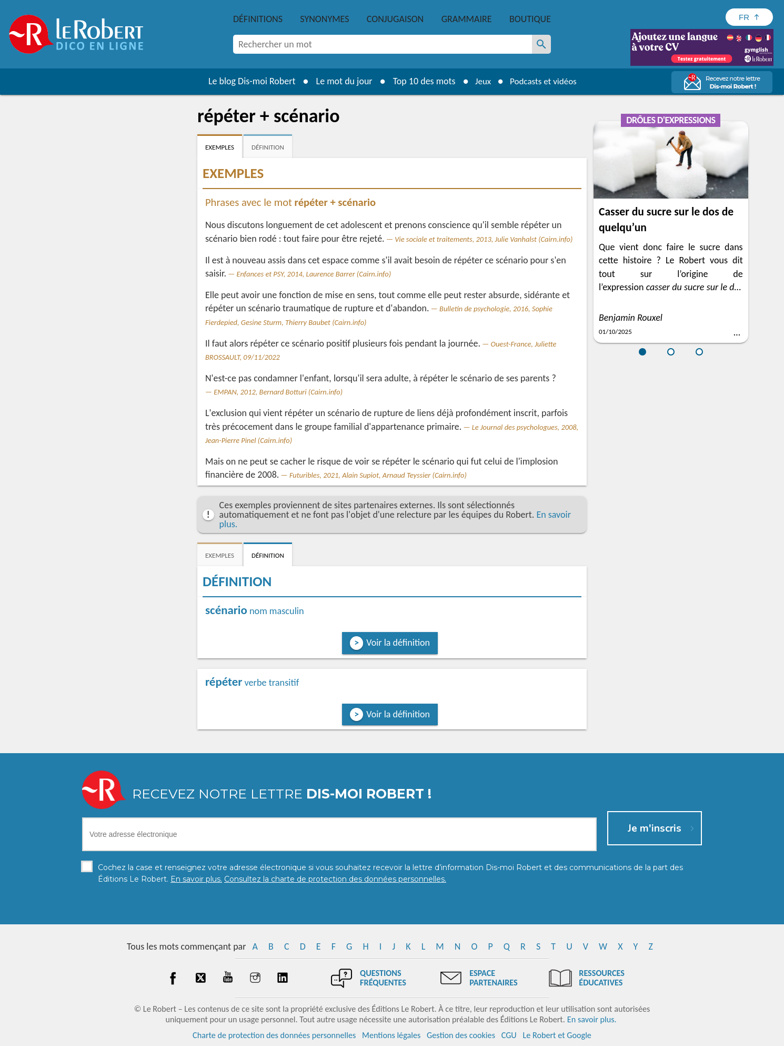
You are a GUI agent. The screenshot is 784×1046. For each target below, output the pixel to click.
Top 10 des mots (420, 81)
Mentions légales (391, 1035)
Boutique (530, 19)
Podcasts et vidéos (544, 81)
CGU (509, 1035)
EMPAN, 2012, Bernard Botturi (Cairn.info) (278, 392)
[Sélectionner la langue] (749, 17)
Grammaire (466, 19)
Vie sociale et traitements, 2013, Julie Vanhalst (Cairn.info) (483, 239)
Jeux (480, 81)
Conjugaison (395, 19)
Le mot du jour (340, 81)
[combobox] (382, 44)
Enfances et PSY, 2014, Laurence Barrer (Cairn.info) (314, 274)
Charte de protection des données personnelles (274, 1035)
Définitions (258, 19)
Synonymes (324, 19)
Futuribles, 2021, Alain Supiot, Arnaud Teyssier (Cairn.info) (378, 475)
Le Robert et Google (556, 1035)
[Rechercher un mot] (541, 44)
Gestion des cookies (461, 1035)
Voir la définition (398, 642)
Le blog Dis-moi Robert (248, 81)
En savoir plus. (592, 1019)
